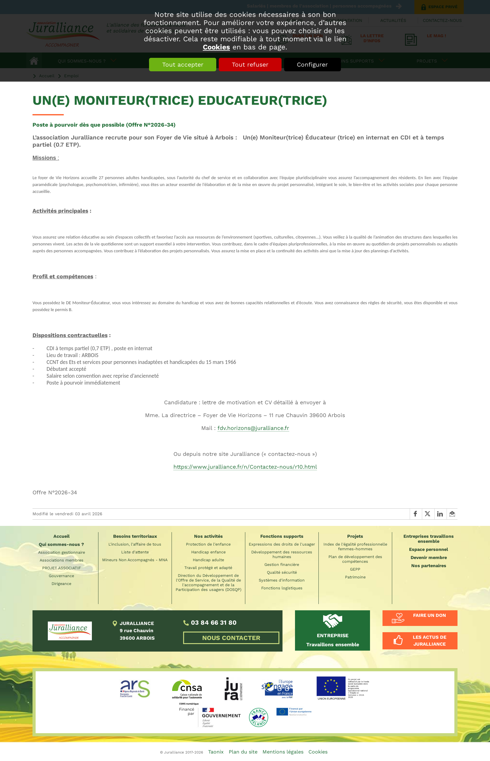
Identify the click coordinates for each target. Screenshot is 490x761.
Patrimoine (355, 577)
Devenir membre (429, 557)
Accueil (61, 536)
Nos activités (208, 536)
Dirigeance (61, 583)
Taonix (216, 752)
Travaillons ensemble (332, 640)
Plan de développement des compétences (355, 559)
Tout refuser (250, 64)
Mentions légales (282, 752)
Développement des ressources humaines (281, 554)
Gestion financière (281, 564)
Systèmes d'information (282, 580)
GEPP (355, 569)
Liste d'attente (135, 552)
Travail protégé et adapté (208, 567)
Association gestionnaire (61, 552)
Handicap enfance (208, 552)
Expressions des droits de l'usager (282, 544)
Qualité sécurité (282, 572)
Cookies (216, 47)
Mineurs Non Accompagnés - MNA (135, 559)
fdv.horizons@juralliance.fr (253, 428)
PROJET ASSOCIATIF (61, 568)
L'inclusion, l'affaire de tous (134, 544)
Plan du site (243, 752)
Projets (355, 536)
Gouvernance (61, 575)
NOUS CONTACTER (231, 638)
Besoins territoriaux (135, 536)
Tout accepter (182, 64)
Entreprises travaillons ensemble (428, 539)
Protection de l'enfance (208, 544)
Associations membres (61, 560)
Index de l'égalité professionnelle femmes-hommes (355, 546)
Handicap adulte (208, 559)
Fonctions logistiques (281, 588)
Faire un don (429, 615)
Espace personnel (428, 549)
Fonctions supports (281, 536)
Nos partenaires (428, 565)
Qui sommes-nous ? (61, 544)
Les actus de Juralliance (429, 640)
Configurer (312, 64)
